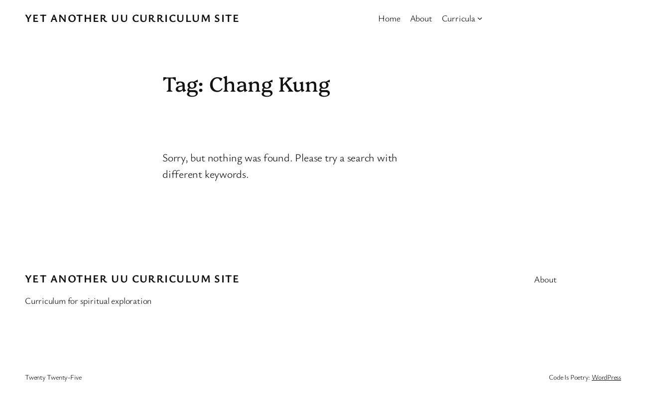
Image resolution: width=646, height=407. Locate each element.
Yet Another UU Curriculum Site (132, 17)
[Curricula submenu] (480, 18)
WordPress (606, 377)
